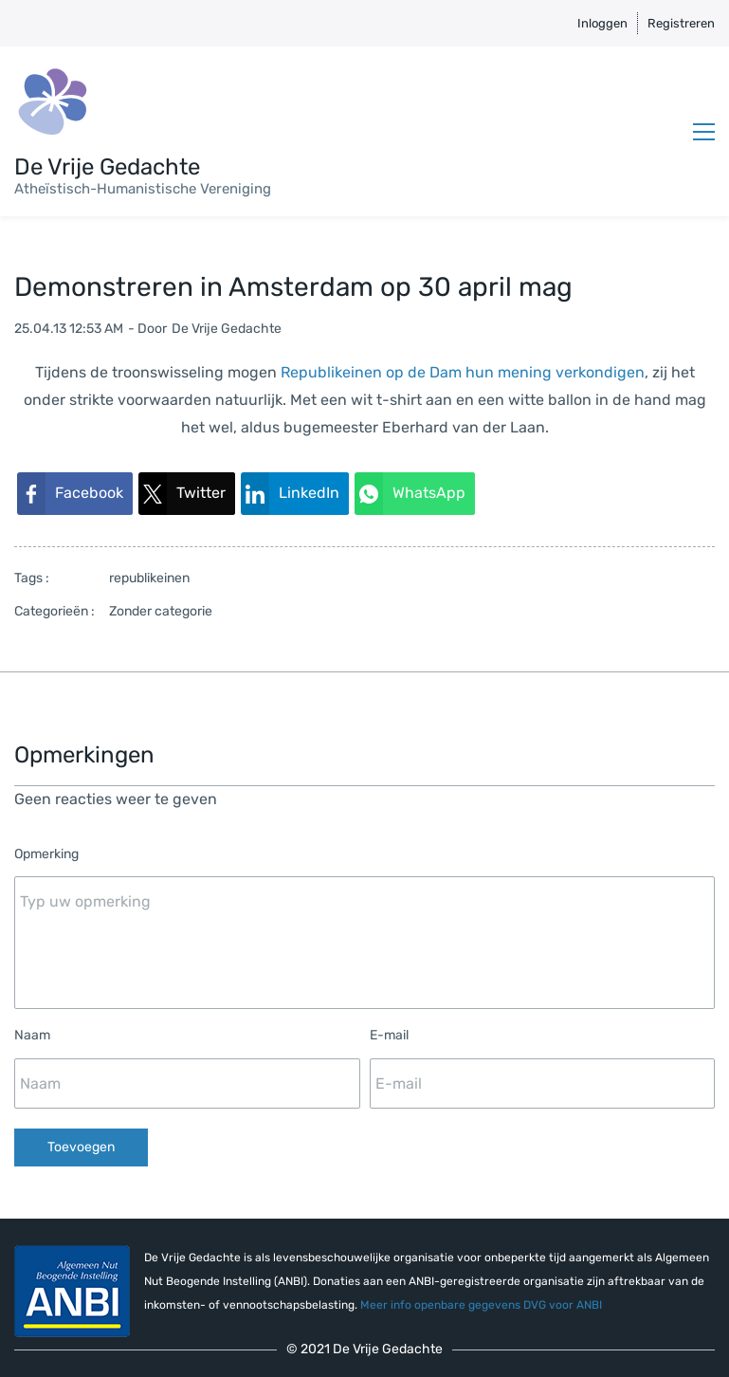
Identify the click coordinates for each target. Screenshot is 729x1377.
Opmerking (46, 854)
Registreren (681, 23)
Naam (32, 1035)
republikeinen (149, 578)
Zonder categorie (160, 611)
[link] (75, 493)
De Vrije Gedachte (227, 329)
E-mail (389, 1035)
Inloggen (602, 23)
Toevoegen (81, 1147)
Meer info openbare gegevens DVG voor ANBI (481, 1305)
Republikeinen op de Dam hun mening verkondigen (463, 372)
